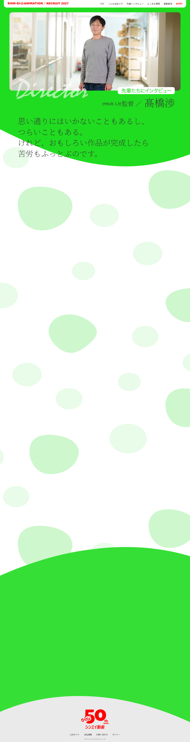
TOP (102, 4)
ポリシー (116, 734)
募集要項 (168, 4)
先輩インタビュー (135, 4)
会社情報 (88, 734)
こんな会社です (115, 4)
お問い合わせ (102, 734)
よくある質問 (153, 4)
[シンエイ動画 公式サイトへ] (95, 719)
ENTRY (179, 4)
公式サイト (75, 734)
